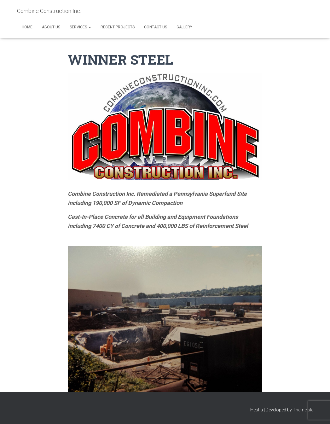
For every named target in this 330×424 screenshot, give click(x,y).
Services (80, 27)
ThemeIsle (303, 409)
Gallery (184, 27)
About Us (51, 27)
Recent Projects (118, 27)
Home (27, 27)
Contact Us (155, 27)
